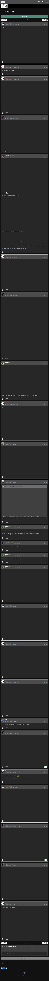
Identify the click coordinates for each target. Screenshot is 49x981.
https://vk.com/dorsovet (40, 245)
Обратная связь (27, 975)
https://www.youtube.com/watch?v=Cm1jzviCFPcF (12, 231)
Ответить (24, 16)
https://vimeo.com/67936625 (8, 70)
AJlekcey (7, 362)
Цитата (6, 61)
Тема (20, 975)
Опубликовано (12, 24)
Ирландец (8, 155)
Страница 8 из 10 (24, 19)
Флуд (16, 12)
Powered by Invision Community (24, 978)
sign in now (29, 948)
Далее (44, 19)
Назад (4, 19)
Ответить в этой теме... (9, 953)
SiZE (5, 12)
